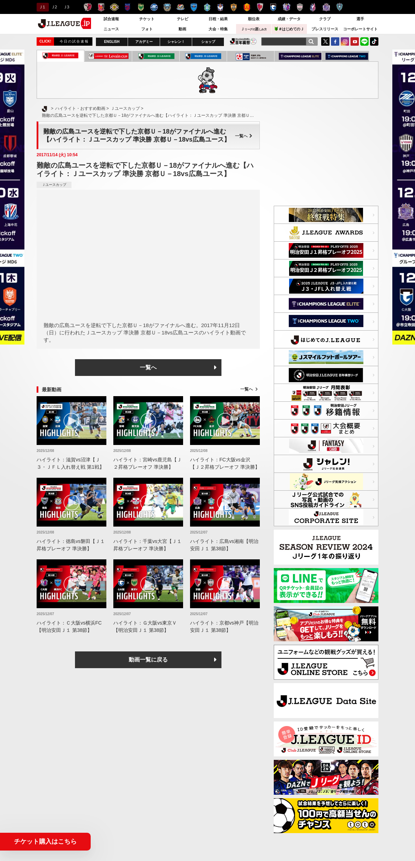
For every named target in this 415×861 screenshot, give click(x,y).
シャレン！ (176, 42)
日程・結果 (218, 19)
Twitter (325, 41)
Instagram (345, 41)
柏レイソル (114, 7)
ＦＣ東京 (127, 7)
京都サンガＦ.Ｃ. (260, 7)
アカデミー (144, 42)
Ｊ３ (66, 7)
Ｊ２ (54, 7)
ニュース (111, 29)
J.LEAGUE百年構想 (243, 41)
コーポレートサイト (360, 29)
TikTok (374, 41)
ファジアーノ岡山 (313, 7)
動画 (182, 29)
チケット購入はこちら (45, 841)
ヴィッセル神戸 (299, 7)
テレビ (182, 19)
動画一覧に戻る (148, 660)
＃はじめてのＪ (289, 29)
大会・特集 (218, 29)
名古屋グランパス (246, 7)
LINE (364, 41)
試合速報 (111, 19)
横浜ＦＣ (193, 7)
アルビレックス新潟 (220, 7)
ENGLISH (111, 42)
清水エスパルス (233, 7)
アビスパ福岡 (339, 7)
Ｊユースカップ (54, 185)
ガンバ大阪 (273, 7)
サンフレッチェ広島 (326, 7)
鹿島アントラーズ (87, 7)
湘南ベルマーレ (207, 7)
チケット (146, 19)
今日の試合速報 (74, 41)
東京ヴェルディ (140, 7)
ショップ (208, 42)
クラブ (325, 19)
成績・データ (289, 19)
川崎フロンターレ (167, 7)
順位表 (253, 19)
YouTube (354, 41)
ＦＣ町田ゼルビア (154, 7)
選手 (360, 19)
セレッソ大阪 (286, 7)
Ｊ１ (42, 7)
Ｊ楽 (253, 29)
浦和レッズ (101, 7)
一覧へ (243, 136)
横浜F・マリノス (180, 7)
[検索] (311, 41)
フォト (147, 29)
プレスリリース (324, 29)
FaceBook (335, 41)
